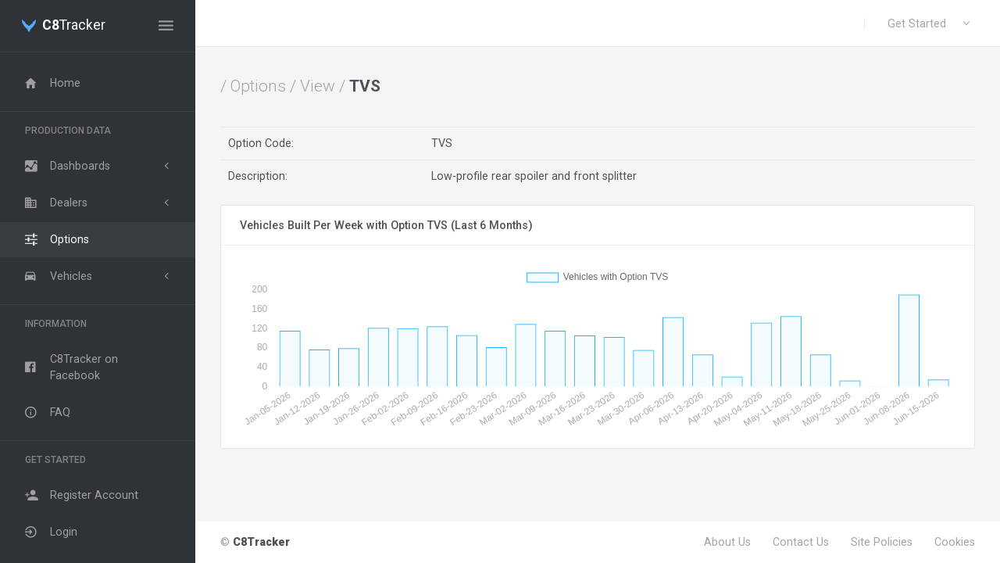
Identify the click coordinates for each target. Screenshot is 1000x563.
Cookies (954, 542)
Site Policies (881, 542)
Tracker (73, 26)
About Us (727, 542)
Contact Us (801, 542)
